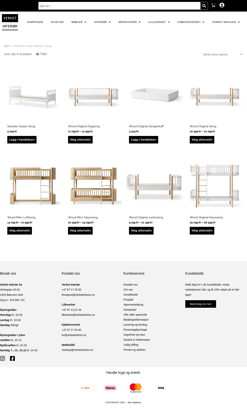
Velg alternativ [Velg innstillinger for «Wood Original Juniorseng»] (141, 230)
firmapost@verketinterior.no (78, 294)
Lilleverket (159, 22)
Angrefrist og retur (134, 334)
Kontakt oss (131, 284)
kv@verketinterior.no (74, 335)
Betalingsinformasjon (136, 319)
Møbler (78, 22)
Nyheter (57, 22)
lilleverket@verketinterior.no (78, 314)
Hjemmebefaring (133, 304)
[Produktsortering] (222, 54)
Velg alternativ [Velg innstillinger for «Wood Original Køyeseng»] (202, 230)
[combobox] (119, 6)
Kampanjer (35, 22)
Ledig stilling (131, 344)
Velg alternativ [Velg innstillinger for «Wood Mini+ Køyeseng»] (80, 230)
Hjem (7, 46)
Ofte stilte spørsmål (135, 314)
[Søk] (204, 6)
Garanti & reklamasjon (137, 339)
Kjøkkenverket (191, 22)
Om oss (128, 289)
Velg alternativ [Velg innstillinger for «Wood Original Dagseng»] (80, 139)
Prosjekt (128, 299)
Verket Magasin (226, 22)
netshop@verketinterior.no (77, 349)
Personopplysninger (135, 329)
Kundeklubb (131, 294)
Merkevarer (129, 22)
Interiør (102, 22)
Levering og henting (135, 324)
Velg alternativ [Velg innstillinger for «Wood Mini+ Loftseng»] (19, 230)
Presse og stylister (135, 349)
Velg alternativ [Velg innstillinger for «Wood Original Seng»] (202, 139)
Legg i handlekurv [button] (22, 139)
